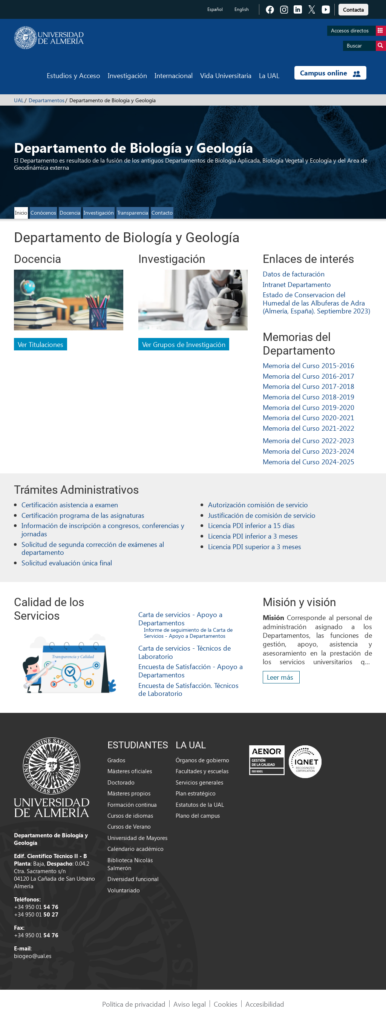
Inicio (21, 212)
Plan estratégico (196, 793)
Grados (116, 760)
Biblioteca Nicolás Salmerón (130, 864)
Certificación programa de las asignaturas (82, 515)
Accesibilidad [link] (264, 1004)
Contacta (353, 9)
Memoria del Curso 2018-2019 (308, 396)
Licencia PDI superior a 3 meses (254, 546)
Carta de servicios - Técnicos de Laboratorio (184, 652)
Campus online (330, 72)
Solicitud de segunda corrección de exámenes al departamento (92, 548)
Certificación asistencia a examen (69, 504)
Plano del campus (198, 815)
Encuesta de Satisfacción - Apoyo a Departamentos (190, 670)
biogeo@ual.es (32, 956)
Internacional (174, 75)
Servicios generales (199, 782)
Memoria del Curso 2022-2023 (308, 440)
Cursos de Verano (129, 826)
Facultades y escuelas (202, 771)
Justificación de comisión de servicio (262, 515)
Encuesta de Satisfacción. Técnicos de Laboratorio (188, 689)
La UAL (269, 75)
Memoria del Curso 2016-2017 (308, 376)
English (241, 9)
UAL (19, 100)
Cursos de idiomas (130, 815)
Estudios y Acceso (73, 75)
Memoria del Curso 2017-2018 (308, 386)
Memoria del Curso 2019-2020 (308, 407)
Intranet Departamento (297, 284)
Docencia (70, 212)
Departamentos (46, 100)
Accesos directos (358, 31)
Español (215, 9)
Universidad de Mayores (137, 837)
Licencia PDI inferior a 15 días (251, 525)
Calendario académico (135, 848)
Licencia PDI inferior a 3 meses (253, 535)
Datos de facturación (294, 273)
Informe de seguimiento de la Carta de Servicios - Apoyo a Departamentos (188, 633)
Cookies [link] (225, 1004)
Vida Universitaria (225, 75)
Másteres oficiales (129, 771)
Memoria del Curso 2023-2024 (308, 451)
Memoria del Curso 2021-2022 (308, 428)
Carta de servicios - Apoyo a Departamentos (180, 618)
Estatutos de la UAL (200, 804)
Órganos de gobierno (202, 760)
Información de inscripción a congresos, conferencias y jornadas (102, 529)
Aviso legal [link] (189, 1004)
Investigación (127, 75)
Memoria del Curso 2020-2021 (308, 417)
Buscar (366, 46)
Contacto (162, 212)
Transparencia (132, 212)
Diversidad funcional (133, 879)
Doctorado (121, 782)
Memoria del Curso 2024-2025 (308, 461)
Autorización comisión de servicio (258, 504)
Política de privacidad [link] (133, 1004)
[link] (353, 8)
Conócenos (43, 212)
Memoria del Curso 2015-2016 (308, 365)
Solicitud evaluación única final (66, 562)
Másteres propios (128, 793)
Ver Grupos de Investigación (183, 344)
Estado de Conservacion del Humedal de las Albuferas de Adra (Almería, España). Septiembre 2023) (316, 302)
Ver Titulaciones (40, 344)
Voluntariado (123, 890)
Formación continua (132, 804)
